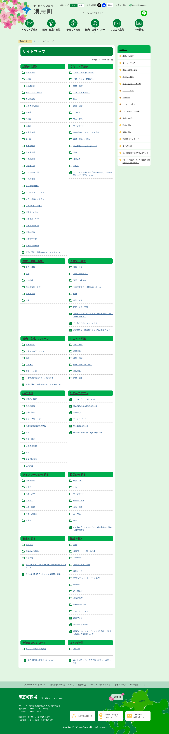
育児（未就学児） (80, 274)
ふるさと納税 (31, 446)
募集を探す (29, 538)
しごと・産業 (117, 29)
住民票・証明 (78, 500)
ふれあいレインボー (34, 206)
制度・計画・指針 (80, 307)
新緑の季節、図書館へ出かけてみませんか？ (44, 252)
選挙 (27, 452)
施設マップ (78, 618)
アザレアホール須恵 (81, 565)
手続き (76, 166)
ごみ (75, 487)
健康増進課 (30, 132)
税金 (75, 99)
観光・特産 (30, 345)
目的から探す (78, 474)
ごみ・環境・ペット (81, 92)
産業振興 (77, 351)
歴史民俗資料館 (79, 604)
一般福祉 (29, 280)
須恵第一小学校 (32, 212)
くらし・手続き (29, 29)
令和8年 (76, 649)
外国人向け (78, 159)
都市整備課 (30, 146)
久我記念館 (78, 598)
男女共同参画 (31, 459)
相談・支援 (78, 300)
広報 (27, 432)
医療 (75, 294)
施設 (27, 358)
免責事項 (77, 412)
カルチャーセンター (81, 611)
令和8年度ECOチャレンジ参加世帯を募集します (46, 574)
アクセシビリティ (80, 419)
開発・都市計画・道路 (82, 365)
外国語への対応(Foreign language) (87, 432)
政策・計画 (30, 439)
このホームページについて (84, 399)
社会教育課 (30, 179)
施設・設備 (78, 106)
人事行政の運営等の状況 (36, 426)
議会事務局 (30, 72)
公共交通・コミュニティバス (85, 146)
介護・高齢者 (31, 514)
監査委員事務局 (32, 246)
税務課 (28, 119)
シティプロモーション (35, 351)
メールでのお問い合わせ (138, 715)
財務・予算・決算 (33, 419)
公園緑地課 (30, 159)
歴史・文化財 (31, 371)
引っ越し (29, 500)
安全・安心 (78, 119)
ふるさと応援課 (32, 106)
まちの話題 (76, 642)
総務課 (28, 79)
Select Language (139, 5)
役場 (75, 545)
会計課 (28, 139)
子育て (28, 487)
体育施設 (77, 584)
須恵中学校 (30, 232)
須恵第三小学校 (32, 226)
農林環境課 (30, 99)
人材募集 (29, 558)
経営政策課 (30, 86)
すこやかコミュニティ (35, 192)
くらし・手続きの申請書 (83, 72)
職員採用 (29, 545)
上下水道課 (30, 152)
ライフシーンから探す (35, 474)
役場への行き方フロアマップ (111, 715)
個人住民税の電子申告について (41, 660)
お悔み (28, 520)
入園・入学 (30, 494)
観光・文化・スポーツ (95, 31)
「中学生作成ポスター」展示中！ (87, 323)
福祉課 (28, 126)
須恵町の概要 (31, 399)
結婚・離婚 (78, 86)
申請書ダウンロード (34, 642)
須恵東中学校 (31, 239)
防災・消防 (78, 480)
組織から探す (121, 5)
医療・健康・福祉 (51, 29)
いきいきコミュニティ (35, 199)
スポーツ (29, 365)
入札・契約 (78, 345)
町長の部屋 (30, 406)
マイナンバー (78, 126)
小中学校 (77, 558)
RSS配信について (80, 426)
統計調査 (29, 466)
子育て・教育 (73, 29)
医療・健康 (30, 267)
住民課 (28, 112)
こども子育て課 (32, 172)
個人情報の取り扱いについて (85, 406)
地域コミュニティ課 (34, 92)
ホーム (36, 41)
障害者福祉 (30, 294)
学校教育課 (30, 166)
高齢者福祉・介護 (33, 287)
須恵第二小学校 (32, 219)
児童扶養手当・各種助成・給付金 (87, 287)
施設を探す (76, 538)
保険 (27, 274)
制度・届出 (78, 378)
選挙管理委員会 (32, 186)
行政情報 (139, 29)
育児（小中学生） (80, 280)
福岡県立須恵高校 (80, 624)
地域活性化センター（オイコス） (87, 578)
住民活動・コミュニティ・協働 (86, 132)
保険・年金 (78, 507)
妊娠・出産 (78, 267)
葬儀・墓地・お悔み (81, 139)
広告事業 (77, 371)
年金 (27, 300)
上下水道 (77, 112)
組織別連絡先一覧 (85, 716)
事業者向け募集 (32, 551)
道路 (75, 152)
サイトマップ (120, 685)
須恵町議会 (30, 412)
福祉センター (78, 571)
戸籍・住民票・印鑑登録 (83, 79)
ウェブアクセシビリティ (100, 685)
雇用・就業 (78, 358)
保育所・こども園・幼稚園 (84, 551)
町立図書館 (78, 591)
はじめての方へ (79, 393)
